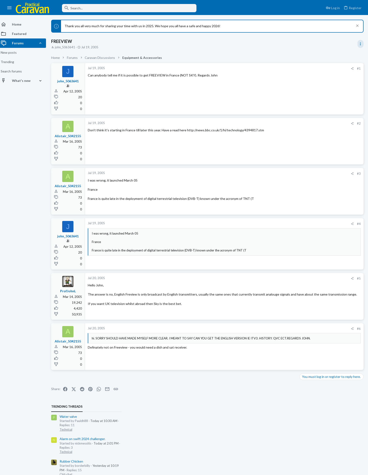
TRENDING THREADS (308, 65)
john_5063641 (68, 47)
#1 (283, 68)
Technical (307, 88)
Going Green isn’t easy (318, 143)
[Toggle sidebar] (360, 44)
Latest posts (304, 244)
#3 (283, 173)
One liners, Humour (315, 313)
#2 (283, 123)
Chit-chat (307, 133)
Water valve (310, 75)
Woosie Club (310, 165)
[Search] (126, 8)
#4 (283, 224)
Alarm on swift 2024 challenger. (324, 98)
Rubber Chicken (313, 120)
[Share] (277, 68)
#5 (283, 278)
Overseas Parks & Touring (319, 358)
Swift (304, 232)
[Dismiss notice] (356, 26)
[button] (9, 8)
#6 (283, 329)
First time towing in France (320, 349)
